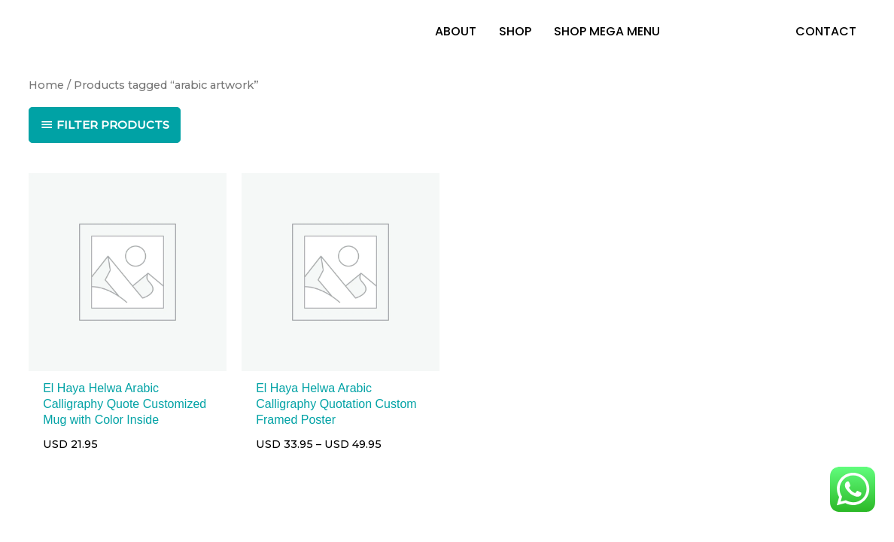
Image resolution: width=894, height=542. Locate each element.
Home (46, 85)
